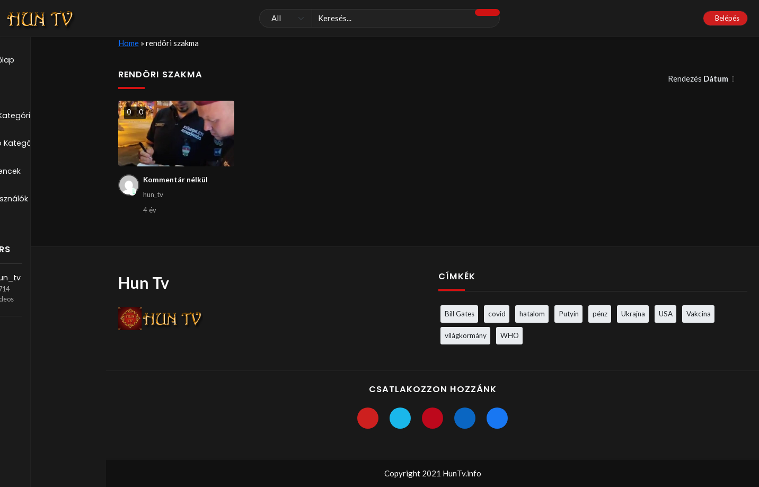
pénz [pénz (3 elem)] (600, 313)
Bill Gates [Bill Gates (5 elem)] (459, 313)
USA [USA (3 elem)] (666, 313)
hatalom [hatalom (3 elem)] (532, 313)
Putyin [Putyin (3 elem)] (569, 313)
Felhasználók (40, 203)
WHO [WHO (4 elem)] (509, 335)
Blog (24, 89)
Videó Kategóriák (49, 146)
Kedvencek (37, 175)
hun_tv (50, 268)
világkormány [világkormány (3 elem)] (466, 335)
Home (128, 43)
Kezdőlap (34, 60)
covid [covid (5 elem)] (497, 313)
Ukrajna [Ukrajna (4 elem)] (633, 313)
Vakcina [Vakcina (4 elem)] (698, 313)
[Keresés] (379, 18)
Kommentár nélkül (177, 180)
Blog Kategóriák (46, 117)
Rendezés (699, 78)
